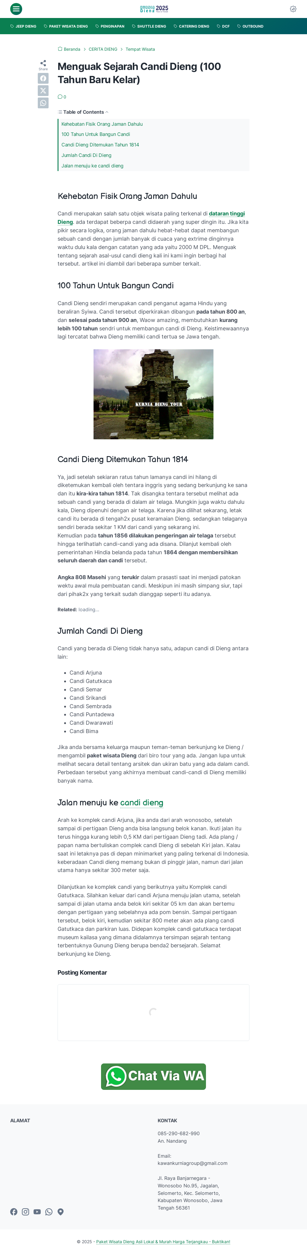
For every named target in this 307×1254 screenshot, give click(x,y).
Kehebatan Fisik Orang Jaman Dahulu (102, 124)
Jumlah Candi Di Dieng (86, 155)
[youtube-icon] (37, 1212)
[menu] (16, 9)
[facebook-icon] (13, 1212)
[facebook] (43, 78)
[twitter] (43, 90)
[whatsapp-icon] (48, 1212)
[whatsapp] (43, 103)
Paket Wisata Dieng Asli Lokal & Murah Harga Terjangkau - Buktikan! (163, 1241)
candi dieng (141, 803)
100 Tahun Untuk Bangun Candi (95, 134)
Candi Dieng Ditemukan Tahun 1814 (100, 145)
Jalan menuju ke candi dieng (92, 166)
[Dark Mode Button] (293, 9)
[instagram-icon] (25, 1212)
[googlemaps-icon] (60, 1212)
